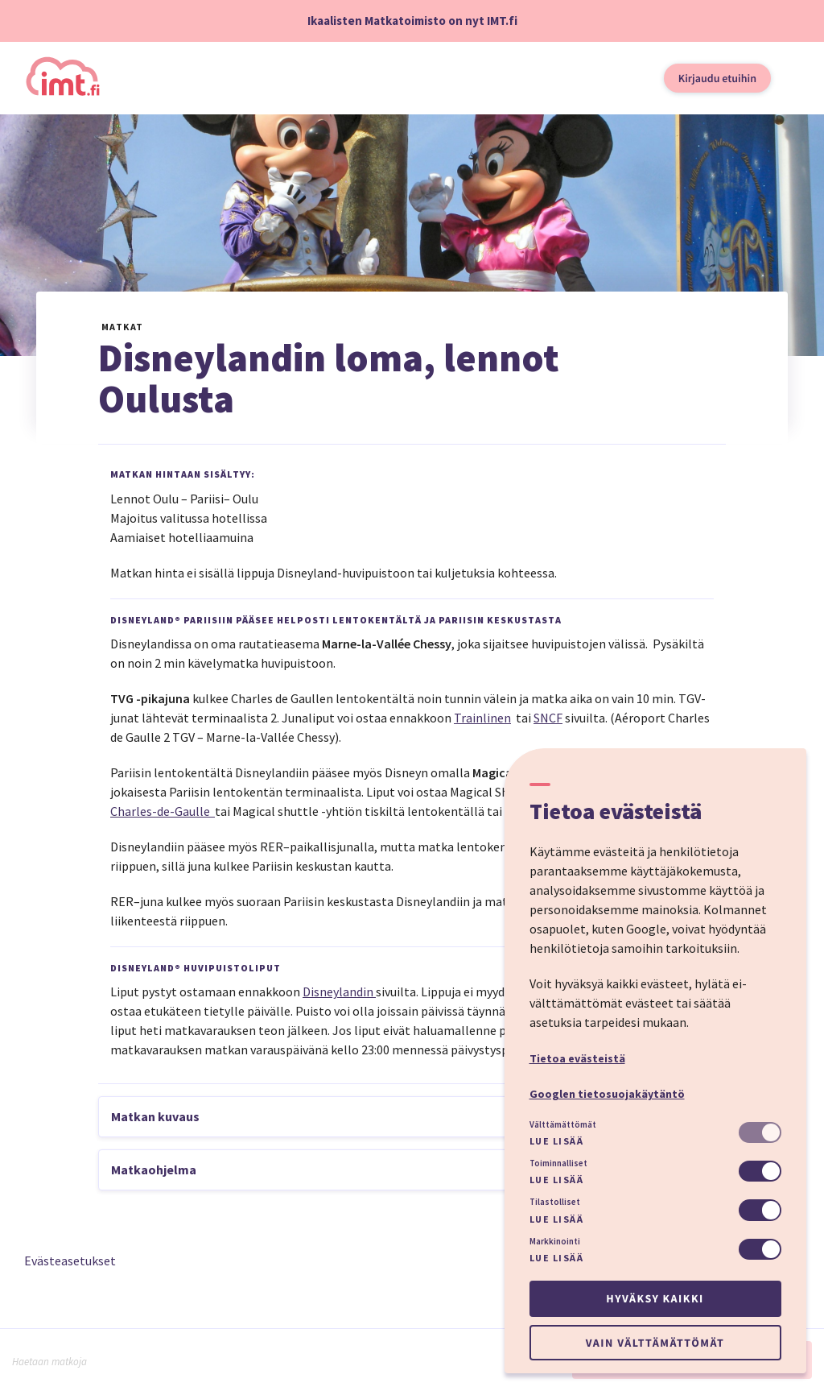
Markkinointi (554, 1241)
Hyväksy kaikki (654, 1298)
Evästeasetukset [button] (70, 1260)
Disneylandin (339, 991)
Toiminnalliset (558, 1163)
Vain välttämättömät (655, 1342)
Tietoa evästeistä (577, 1058)
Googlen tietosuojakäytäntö (607, 1094)
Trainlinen (482, 718)
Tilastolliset (554, 1201)
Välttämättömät (562, 1124)
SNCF (548, 718)
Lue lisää (556, 1141)
